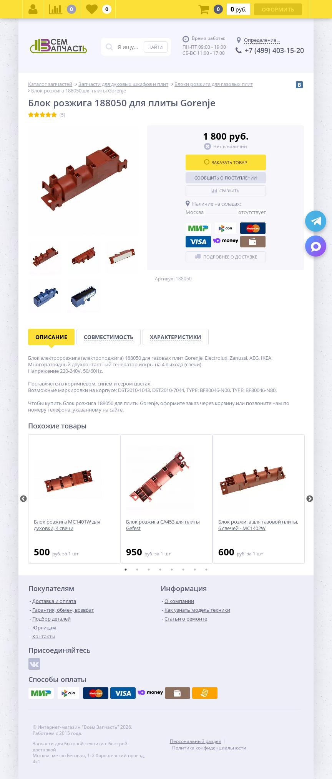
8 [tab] (206, 569)
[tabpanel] (74, 499)
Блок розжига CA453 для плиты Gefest (163, 525)
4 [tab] (160, 569)
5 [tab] (172, 569)
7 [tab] (195, 569)
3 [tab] (149, 569)
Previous (23, 499)
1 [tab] (125, 569)
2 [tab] (137, 569)
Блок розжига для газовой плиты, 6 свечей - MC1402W (258, 525)
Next (310, 499)
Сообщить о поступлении (225, 178)
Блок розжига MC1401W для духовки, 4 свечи (67, 525)
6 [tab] (183, 569)
